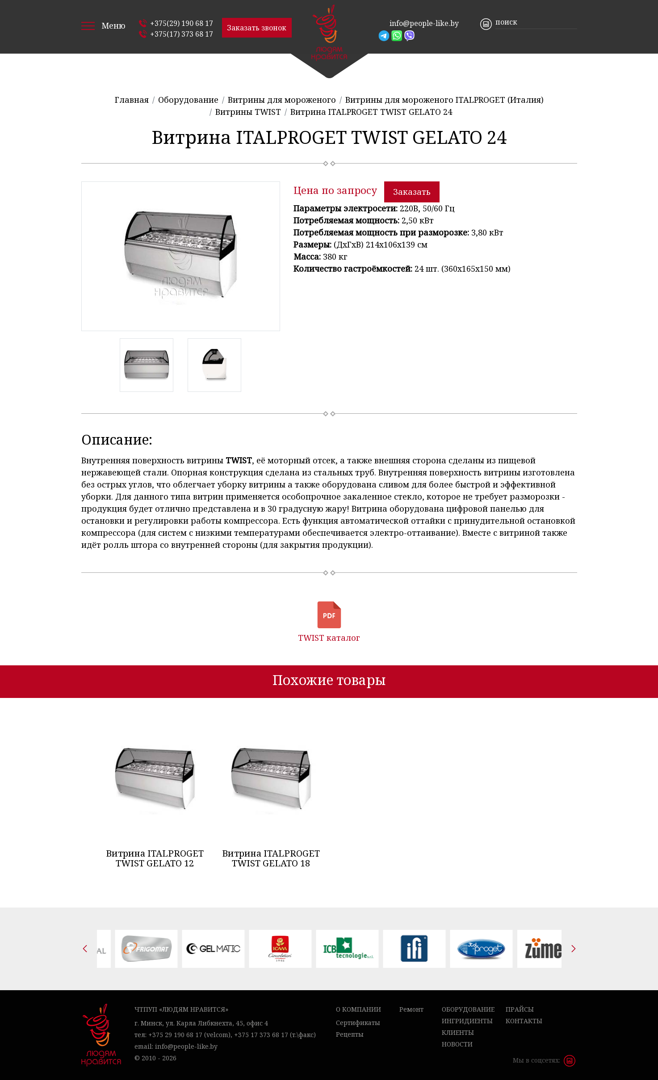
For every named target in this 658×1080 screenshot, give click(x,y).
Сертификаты (358, 1022)
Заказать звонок (256, 28)
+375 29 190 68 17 (175, 1034)
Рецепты (350, 1034)
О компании (358, 1009)
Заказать (412, 191)
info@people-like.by (424, 23)
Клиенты (458, 1032)
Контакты (524, 1021)
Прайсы (520, 1009)
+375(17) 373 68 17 (181, 34)
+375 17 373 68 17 (261, 1034)
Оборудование (468, 1009)
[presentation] (84, 948)
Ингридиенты (467, 1021)
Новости (457, 1044)
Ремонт (411, 1009)
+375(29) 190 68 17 (181, 23)
